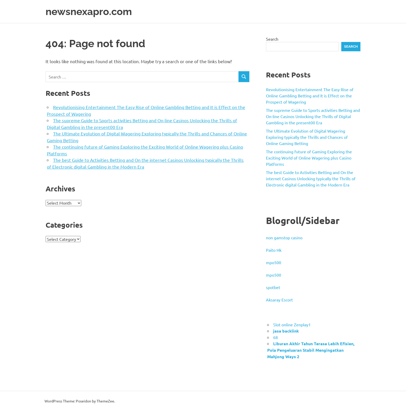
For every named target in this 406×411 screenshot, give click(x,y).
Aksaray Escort (279, 299)
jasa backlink (286, 331)
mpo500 (273, 262)
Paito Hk (273, 250)
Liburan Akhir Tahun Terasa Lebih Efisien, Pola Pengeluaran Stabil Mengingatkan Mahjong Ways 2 (310, 350)
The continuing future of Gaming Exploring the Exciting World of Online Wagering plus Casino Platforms (309, 158)
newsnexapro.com (89, 11)
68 (275, 337)
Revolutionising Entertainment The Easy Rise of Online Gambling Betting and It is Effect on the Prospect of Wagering (309, 95)
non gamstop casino (284, 237)
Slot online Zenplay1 (292, 324)
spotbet (273, 287)
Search (272, 38)
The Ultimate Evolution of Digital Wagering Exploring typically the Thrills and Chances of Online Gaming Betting (307, 137)
